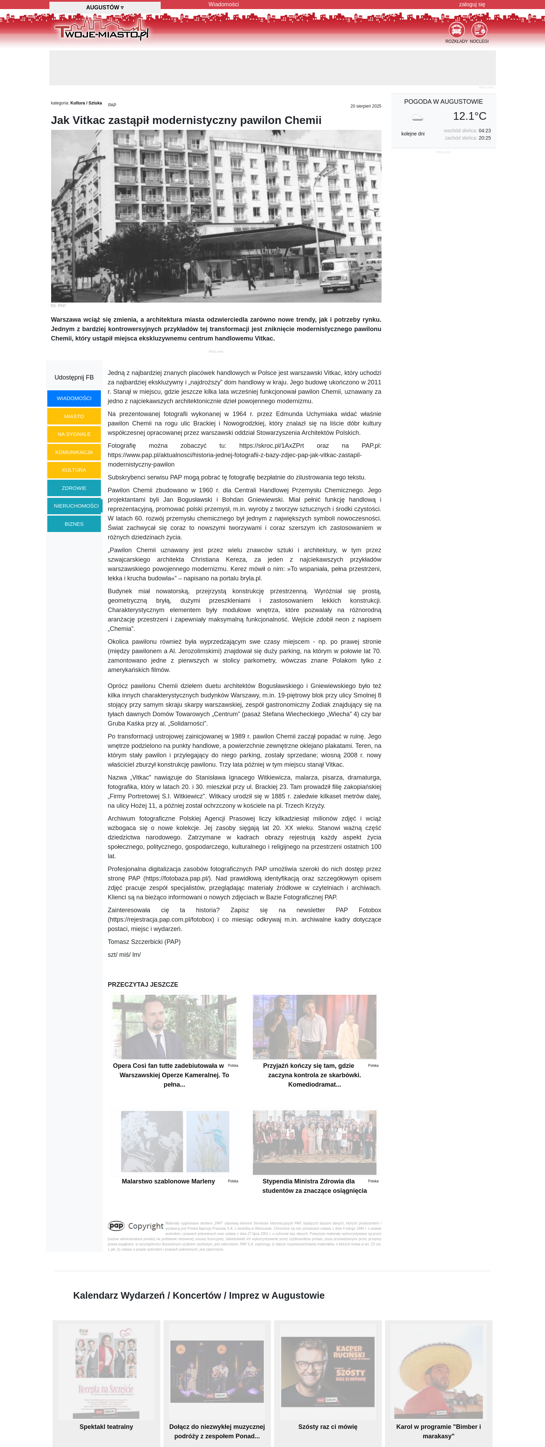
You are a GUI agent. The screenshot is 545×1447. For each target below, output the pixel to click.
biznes (74, 524)
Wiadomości (224, 4)
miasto (74, 416)
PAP (112, 105)
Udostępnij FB (74, 377)
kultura (74, 470)
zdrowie (74, 488)
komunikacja (74, 452)
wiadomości (74, 398)
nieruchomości (76, 506)
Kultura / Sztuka (86, 103)
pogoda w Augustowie (443, 101)
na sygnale (74, 434)
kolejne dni (413, 133)
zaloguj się (472, 4)
